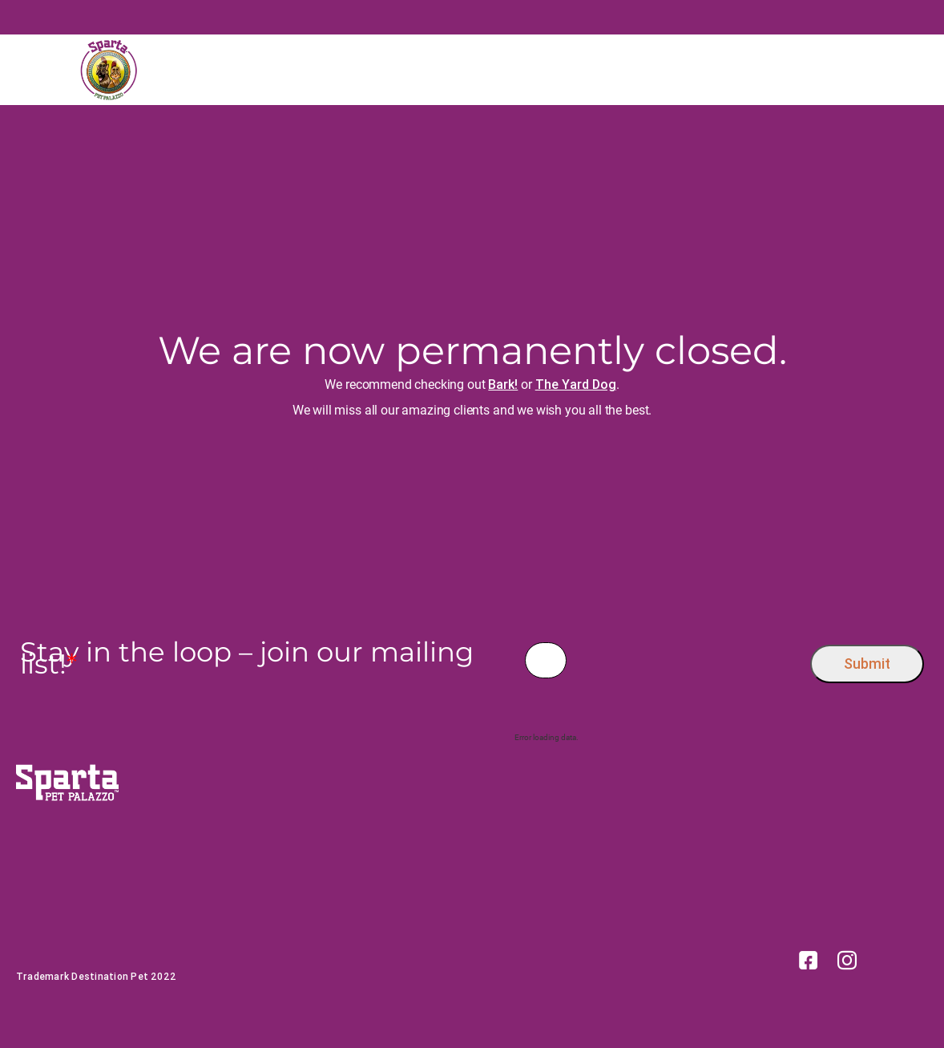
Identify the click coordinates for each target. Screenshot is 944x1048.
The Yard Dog (575, 384)
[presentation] (688, 660)
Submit (867, 663)
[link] (808, 959)
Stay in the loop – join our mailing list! (247, 658)
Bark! (503, 384)
